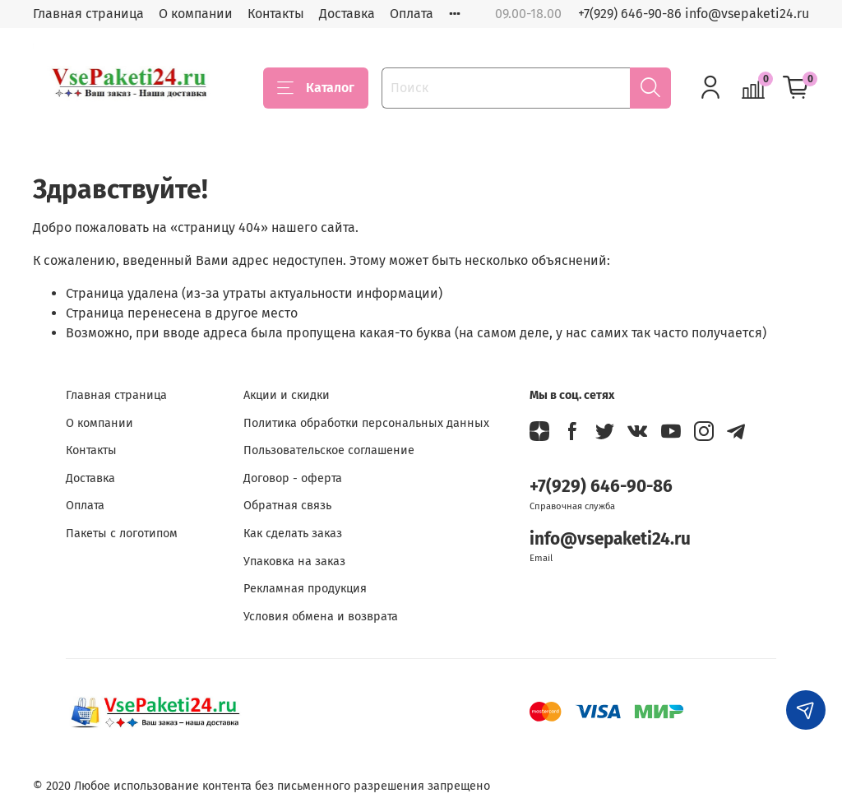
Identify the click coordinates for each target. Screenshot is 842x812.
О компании (196, 13)
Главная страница (88, 13)
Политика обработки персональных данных (366, 423)
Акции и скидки (286, 395)
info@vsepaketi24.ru (610, 539)
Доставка (347, 13)
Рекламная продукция (305, 589)
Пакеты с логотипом (122, 534)
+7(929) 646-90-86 (601, 486)
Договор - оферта (292, 478)
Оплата (411, 13)
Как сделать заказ (292, 534)
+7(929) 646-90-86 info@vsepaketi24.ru (693, 13)
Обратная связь (287, 506)
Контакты (276, 13)
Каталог (315, 88)
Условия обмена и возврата (320, 617)
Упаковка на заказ (294, 561)
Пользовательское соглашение (328, 450)
